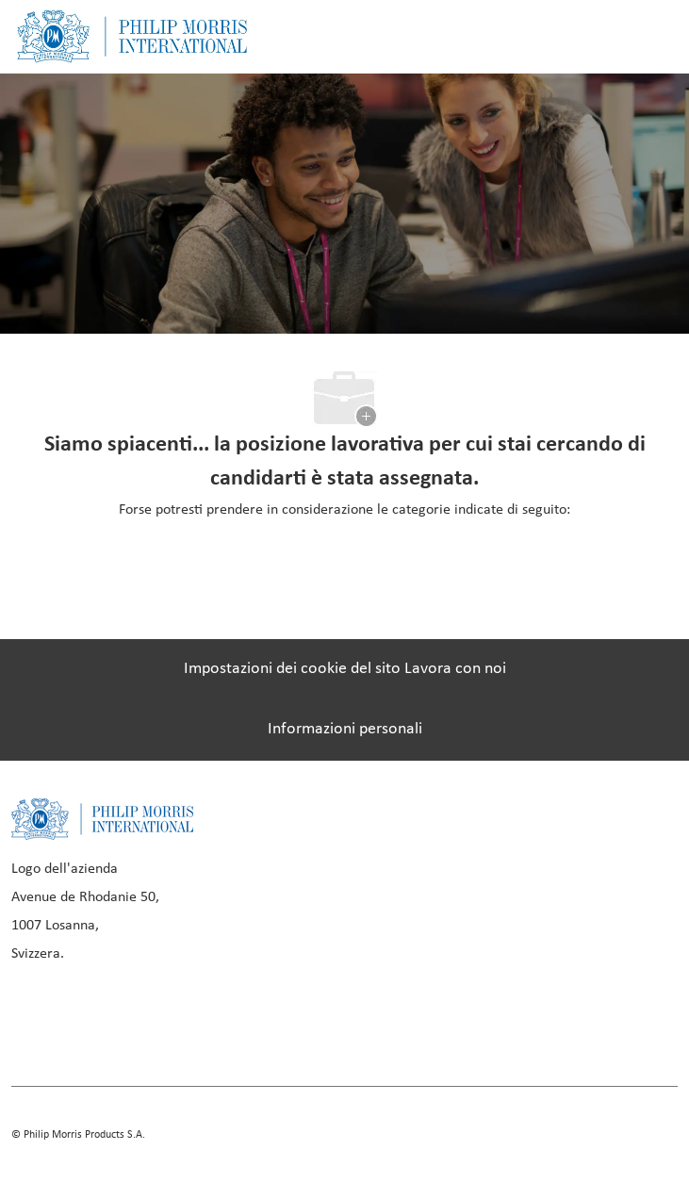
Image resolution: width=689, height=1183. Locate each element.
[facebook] (32, 1019)
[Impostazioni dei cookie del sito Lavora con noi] (345, 669)
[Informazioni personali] (345, 730)
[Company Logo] (132, 36)
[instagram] (160, 1019)
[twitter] (224, 1019)
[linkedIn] (96, 1019)
